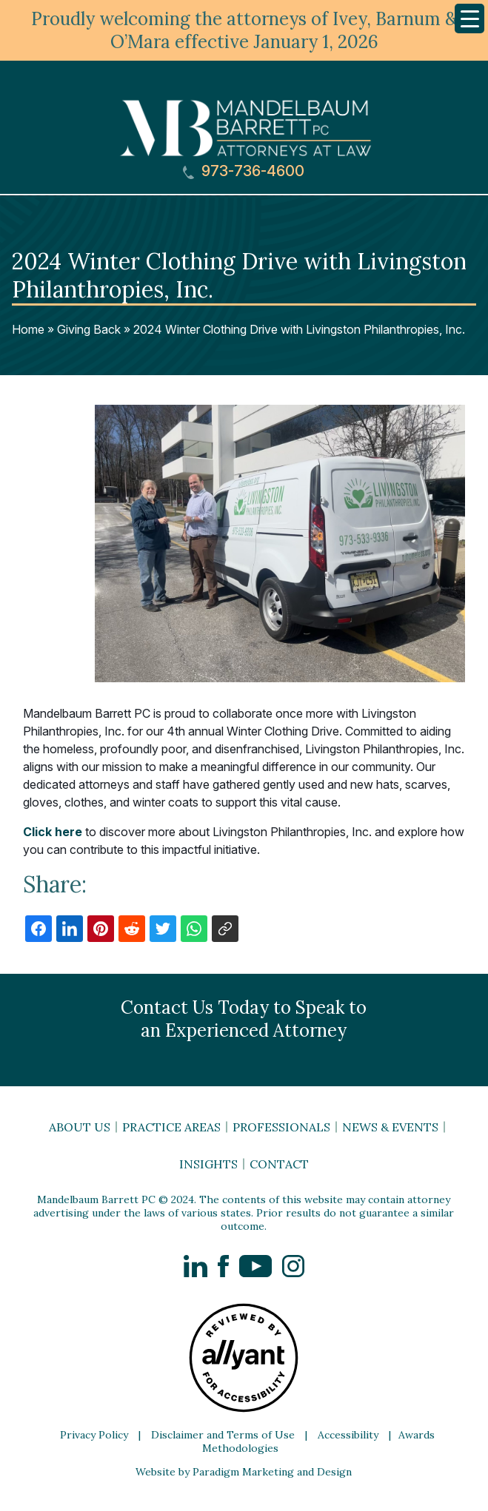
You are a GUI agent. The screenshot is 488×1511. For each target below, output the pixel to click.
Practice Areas (171, 1127)
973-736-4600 (243, 171)
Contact (279, 1164)
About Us (79, 1127)
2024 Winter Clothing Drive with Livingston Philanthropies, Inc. (299, 329)
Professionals (281, 1127)
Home (28, 329)
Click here (52, 831)
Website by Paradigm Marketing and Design (244, 1471)
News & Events (390, 1127)
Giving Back (89, 329)
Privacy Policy (94, 1434)
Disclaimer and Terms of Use (223, 1434)
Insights (208, 1164)
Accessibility (348, 1434)
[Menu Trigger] (469, 18)
